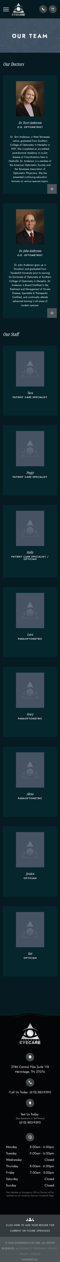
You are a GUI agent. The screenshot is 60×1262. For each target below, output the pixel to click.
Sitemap (35, 1254)
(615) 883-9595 (40, 1092)
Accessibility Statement (31, 1248)
